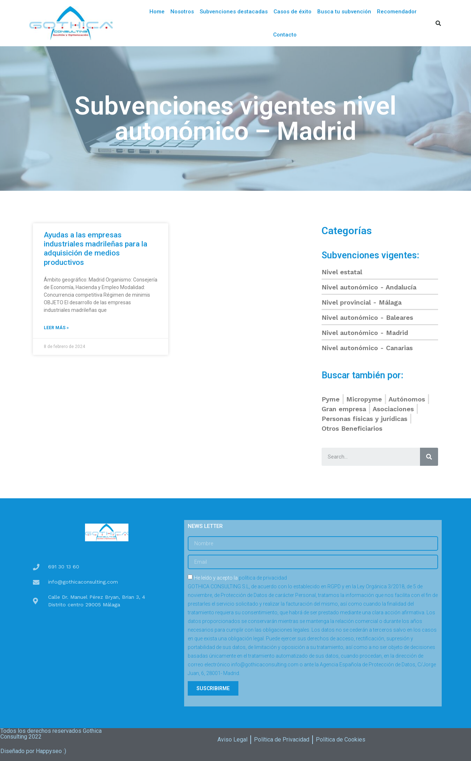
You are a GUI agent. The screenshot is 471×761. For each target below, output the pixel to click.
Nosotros (182, 11)
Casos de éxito (292, 11)
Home (157, 11)
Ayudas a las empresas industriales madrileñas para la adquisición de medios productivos (95, 249)
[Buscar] (429, 457)
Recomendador (397, 11)
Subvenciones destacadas (234, 11)
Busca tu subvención (344, 11)
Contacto (285, 34)
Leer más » (56, 327)
